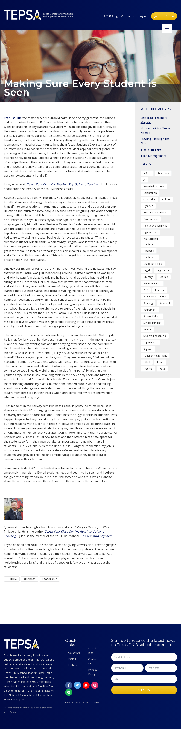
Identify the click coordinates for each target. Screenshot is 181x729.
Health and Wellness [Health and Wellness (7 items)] (155, 225)
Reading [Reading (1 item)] (148, 303)
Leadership (49, 579)
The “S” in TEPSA (152, 150)
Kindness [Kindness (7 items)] (148, 250)
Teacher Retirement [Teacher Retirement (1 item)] (155, 355)
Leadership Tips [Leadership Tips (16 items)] (152, 263)
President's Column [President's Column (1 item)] (154, 296)
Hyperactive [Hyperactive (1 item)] (150, 232)
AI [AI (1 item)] (144, 179)
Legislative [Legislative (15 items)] (163, 270)
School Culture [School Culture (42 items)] (151, 316)
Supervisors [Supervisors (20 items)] (150, 342)
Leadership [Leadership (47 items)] (149, 257)
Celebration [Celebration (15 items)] (150, 192)
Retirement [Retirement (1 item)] (149, 309)
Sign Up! (144, 690)
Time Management (153, 156)
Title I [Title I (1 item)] (146, 362)
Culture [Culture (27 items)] (166, 199)
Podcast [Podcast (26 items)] (160, 290)
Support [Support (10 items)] (148, 349)
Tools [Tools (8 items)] (160, 362)
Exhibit (72, 659)
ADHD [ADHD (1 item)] (147, 173)
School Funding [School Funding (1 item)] (152, 322)
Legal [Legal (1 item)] (146, 270)
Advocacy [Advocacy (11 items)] (163, 173)
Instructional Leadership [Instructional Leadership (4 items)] (150, 241)
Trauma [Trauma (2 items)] (148, 368)
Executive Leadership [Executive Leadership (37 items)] (155, 212)
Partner (72, 665)
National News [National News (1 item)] (152, 283)
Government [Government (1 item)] (150, 219)
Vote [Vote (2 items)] (162, 368)
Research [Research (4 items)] (165, 303)
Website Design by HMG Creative (82, 702)
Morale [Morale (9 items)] (164, 277)
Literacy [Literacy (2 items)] (148, 277)
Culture (12, 579)
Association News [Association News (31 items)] (153, 186)
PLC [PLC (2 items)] (145, 290)
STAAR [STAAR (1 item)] (147, 329)
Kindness (29, 579)
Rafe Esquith (12, 118)
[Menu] (167, 28)
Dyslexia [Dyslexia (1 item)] (148, 206)
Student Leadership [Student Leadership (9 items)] (154, 336)
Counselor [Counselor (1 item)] (149, 199)
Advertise (74, 652)
